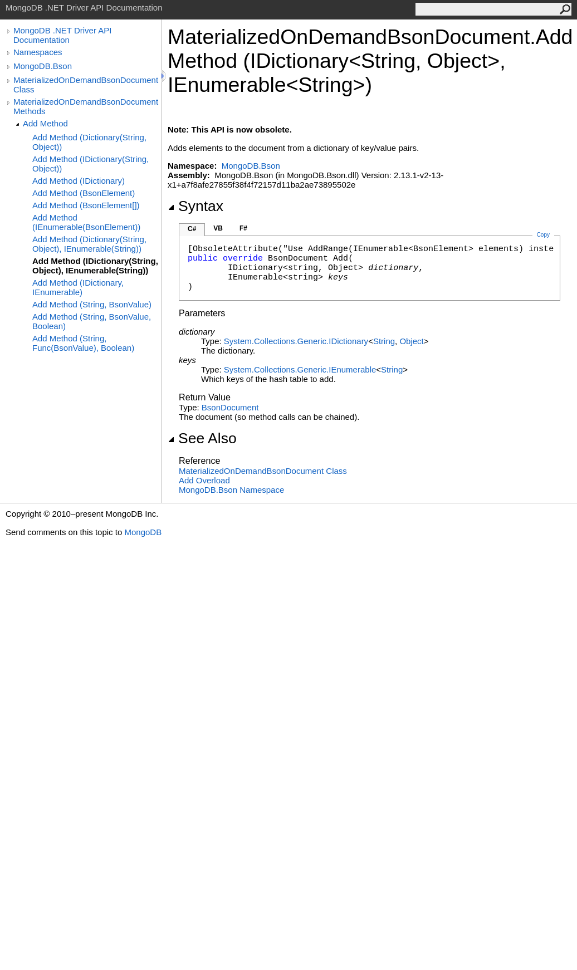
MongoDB (143, 532)
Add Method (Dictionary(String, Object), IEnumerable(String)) (89, 243)
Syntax (195, 206)
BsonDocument (230, 407)
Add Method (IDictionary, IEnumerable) (78, 287)
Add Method (45, 123)
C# (192, 229)
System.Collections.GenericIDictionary (296, 341)
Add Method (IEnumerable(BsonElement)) (86, 222)
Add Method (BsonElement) (83, 193)
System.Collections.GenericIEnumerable (300, 369)
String (384, 341)
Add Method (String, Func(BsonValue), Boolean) (83, 343)
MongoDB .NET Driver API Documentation (62, 35)
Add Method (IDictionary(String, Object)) (90, 163)
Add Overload (204, 480)
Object (411, 341)
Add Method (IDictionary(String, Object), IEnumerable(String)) (95, 265)
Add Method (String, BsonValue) (91, 304)
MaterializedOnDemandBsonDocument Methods (85, 106)
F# (243, 228)
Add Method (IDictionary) (78, 180)
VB (218, 228)
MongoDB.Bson (42, 66)
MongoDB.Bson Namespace (231, 489)
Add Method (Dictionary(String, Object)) (89, 142)
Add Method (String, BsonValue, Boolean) (91, 321)
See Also (202, 438)
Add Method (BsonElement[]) (86, 205)
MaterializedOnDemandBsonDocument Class (85, 84)
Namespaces (37, 52)
